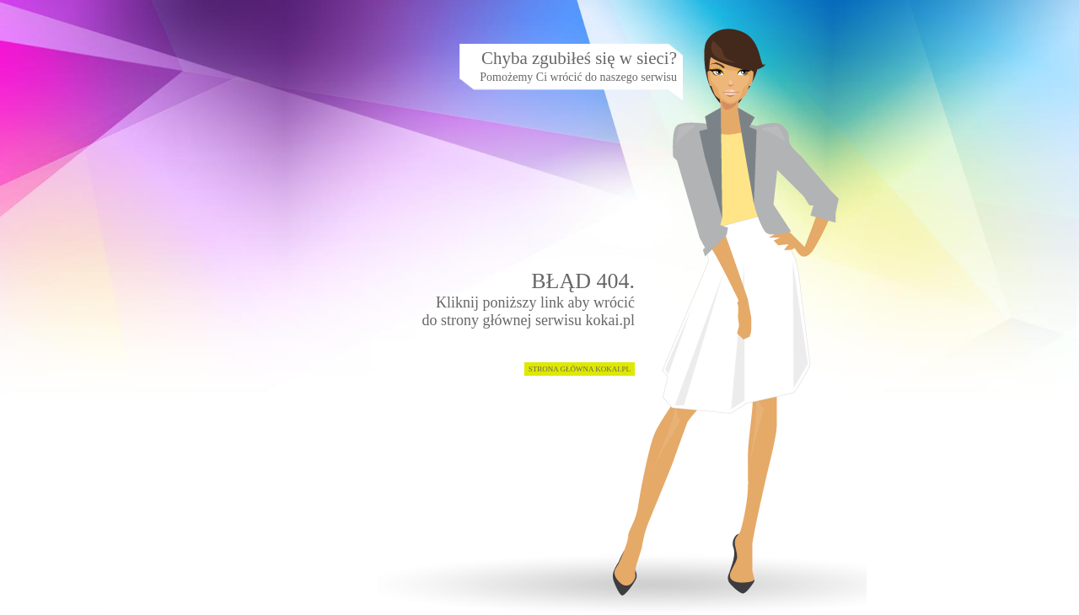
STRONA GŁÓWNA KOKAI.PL (580, 369)
